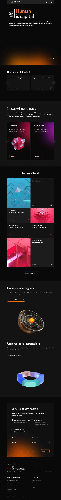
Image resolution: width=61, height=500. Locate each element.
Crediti (8, 487)
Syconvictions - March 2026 (41, 78)
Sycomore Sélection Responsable (16, 211)
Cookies (9, 491)
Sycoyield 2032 (37, 181)
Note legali (9, 482)
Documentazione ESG (12, 485)
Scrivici (33, 485)
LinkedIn (34, 487)
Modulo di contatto (36, 480)
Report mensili (42, 423)
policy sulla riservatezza (32, 451)
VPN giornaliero (20, 431)
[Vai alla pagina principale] (15, 2)
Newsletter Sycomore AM (22, 421)
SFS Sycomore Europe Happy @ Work (39, 226)
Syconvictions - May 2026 (16, 78)
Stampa (33, 482)
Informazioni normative (12, 480)
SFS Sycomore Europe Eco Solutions (16, 226)
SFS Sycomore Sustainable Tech (37, 241)
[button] (46, 2)
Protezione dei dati (11, 489)
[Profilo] (40, 442)
